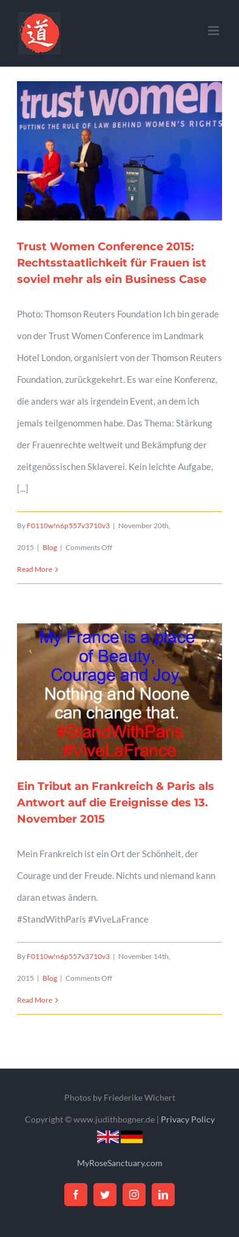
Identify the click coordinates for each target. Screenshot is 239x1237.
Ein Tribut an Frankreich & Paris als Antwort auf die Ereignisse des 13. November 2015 (115, 803)
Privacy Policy (188, 1119)
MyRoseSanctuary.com (120, 1163)
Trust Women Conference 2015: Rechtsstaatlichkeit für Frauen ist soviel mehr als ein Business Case (111, 263)
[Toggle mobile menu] (214, 30)
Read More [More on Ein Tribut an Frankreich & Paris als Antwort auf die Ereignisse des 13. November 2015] (34, 999)
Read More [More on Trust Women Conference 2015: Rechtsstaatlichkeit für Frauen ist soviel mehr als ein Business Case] (34, 569)
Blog (49, 547)
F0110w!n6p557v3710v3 (68, 525)
